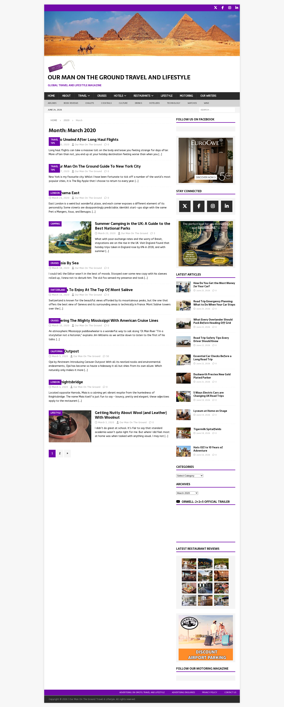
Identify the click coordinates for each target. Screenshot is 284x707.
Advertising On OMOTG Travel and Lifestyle (142, 692)
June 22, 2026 (203, 327)
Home (51, 95)
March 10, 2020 (60, 325)
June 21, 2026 (203, 381)
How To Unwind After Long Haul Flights (83, 139)
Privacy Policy (209, 692)
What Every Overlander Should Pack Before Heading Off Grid (213, 320)
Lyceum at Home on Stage (210, 411)
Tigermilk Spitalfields (207, 429)
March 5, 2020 (60, 355)
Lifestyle (166, 95)
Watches (192, 103)
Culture (123, 103)
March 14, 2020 (60, 294)
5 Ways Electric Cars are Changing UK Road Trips (208, 394)
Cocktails (106, 103)
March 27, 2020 (60, 171)
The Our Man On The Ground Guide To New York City (95, 166)
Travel (82, 95)
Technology (173, 103)
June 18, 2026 (203, 433)
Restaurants (142, 95)
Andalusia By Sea (64, 263)
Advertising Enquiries (183, 692)
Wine (206, 103)
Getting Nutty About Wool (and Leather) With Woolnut (131, 414)
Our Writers (208, 95)
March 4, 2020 (60, 386)
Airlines (52, 103)
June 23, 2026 (203, 290)
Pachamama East (64, 192)
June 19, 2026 (203, 400)
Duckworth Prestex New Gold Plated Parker (212, 375)
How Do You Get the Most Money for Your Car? (214, 284)
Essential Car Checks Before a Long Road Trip (212, 357)
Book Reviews (71, 103)
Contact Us (230, 692)
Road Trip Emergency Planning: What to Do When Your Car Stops (214, 302)
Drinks (138, 103)
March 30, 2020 (60, 144)
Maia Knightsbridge (66, 382)
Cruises (101, 95)
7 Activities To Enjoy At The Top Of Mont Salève (91, 289)
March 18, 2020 (60, 267)
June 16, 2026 (203, 454)
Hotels (118, 95)
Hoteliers (154, 103)
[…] (160, 153)
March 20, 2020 (107, 233)
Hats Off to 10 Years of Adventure (208, 448)
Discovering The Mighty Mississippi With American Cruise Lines (103, 320)
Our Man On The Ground (88, 144)
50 (107, 355)
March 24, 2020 (60, 197)
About (66, 95)
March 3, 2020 (106, 422)
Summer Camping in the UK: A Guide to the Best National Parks (132, 225)
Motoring (186, 95)
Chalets (89, 103)
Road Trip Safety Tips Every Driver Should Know (211, 339)
